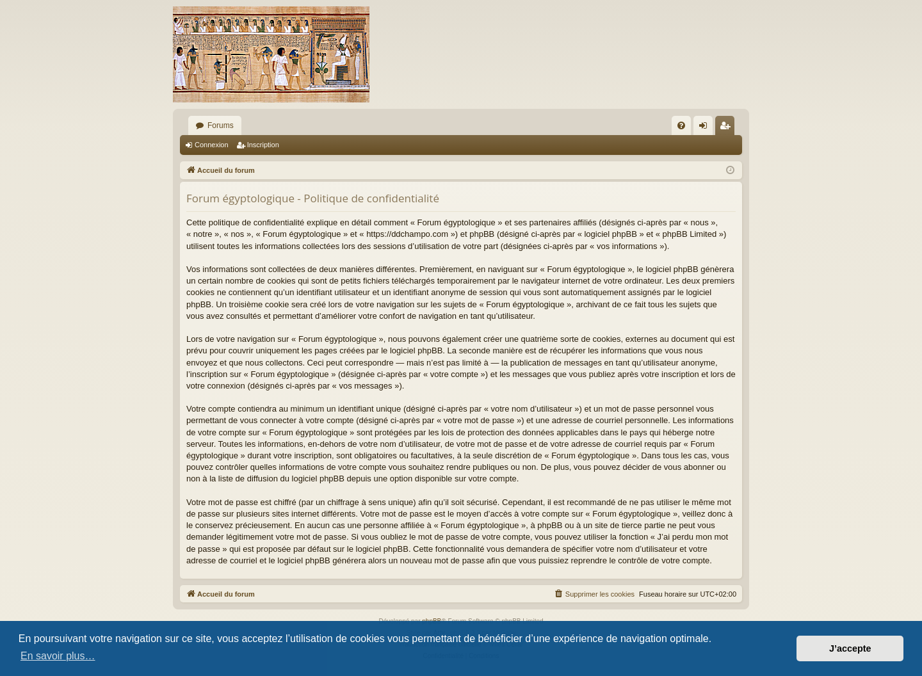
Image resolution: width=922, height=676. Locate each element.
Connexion (212, 145)
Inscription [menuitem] (727, 128)
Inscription (263, 145)
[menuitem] (681, 125)
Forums (220, 125)
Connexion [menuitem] (706, 128)
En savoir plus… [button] (57, 655)
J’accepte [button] (850, 648)
